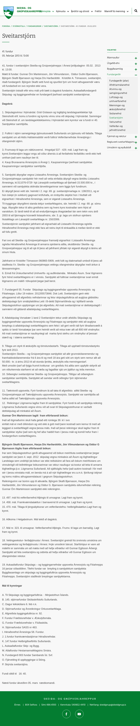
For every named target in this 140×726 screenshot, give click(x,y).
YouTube (79, 714)
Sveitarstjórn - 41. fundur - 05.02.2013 (78, 26)
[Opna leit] (136, 10)
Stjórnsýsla (19, 26)
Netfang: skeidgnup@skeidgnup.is (108, 705)
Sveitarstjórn (51, 26)
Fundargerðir (34, 26)
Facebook (66, 714)
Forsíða (6, 26)
